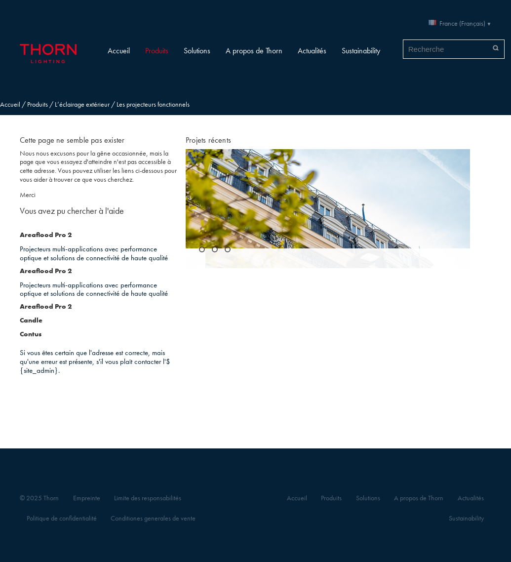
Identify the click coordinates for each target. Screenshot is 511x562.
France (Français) (462, 23)
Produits (156, 50)
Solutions (197, 50)
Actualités (312, 50)
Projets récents (208, 140)
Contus (30, 334)
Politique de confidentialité (62, 518)
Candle (31, 320)
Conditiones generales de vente (153, 518)
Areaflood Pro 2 (46, 235)
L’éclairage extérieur (82, 104)
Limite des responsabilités (147, 498)
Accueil (119, 50)
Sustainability (361, 50)
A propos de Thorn (254, 50)
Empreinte (86, 498)
